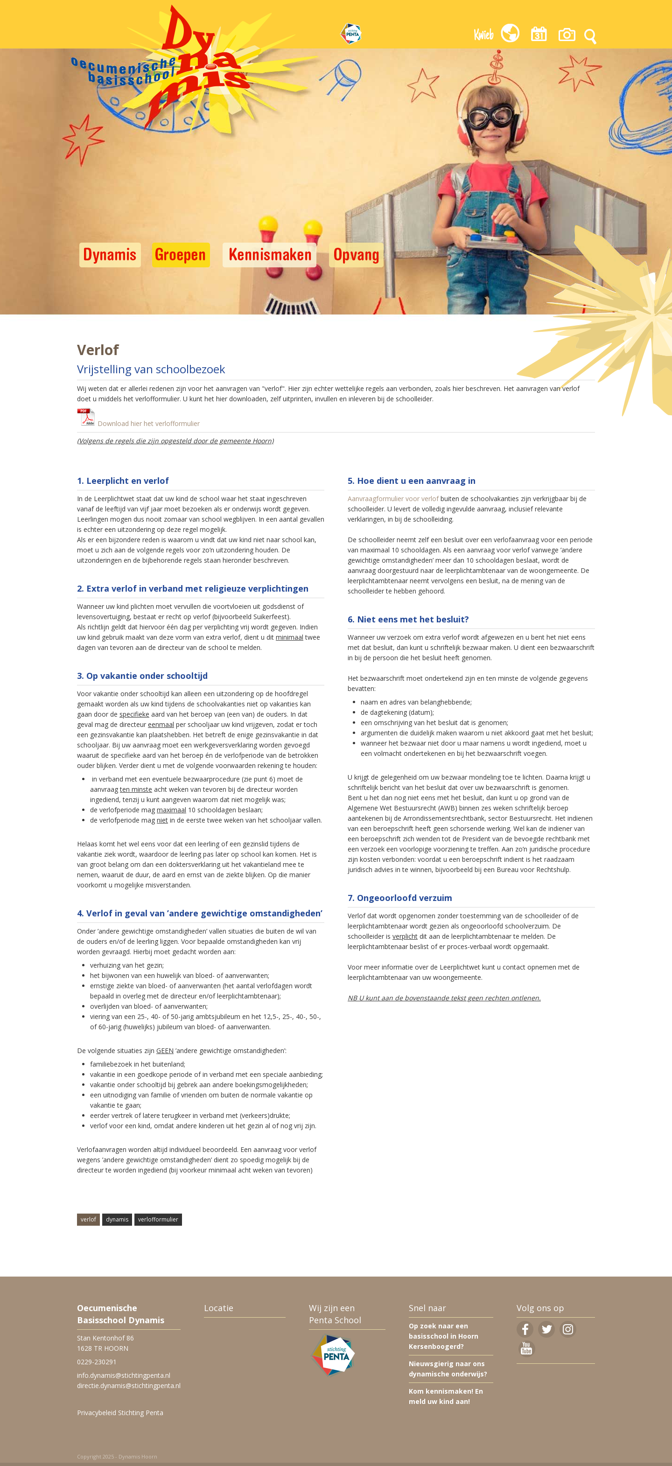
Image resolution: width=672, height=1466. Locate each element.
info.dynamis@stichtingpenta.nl (123, 1375)
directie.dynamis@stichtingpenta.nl (129, 1385)
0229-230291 (97, 1361)
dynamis (117, 1219)
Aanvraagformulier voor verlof (393, 498)
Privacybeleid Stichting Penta (120, 1412)
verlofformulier (158, 1219)
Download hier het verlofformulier (149, 423)
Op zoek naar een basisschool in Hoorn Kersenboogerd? (443, 1336)
